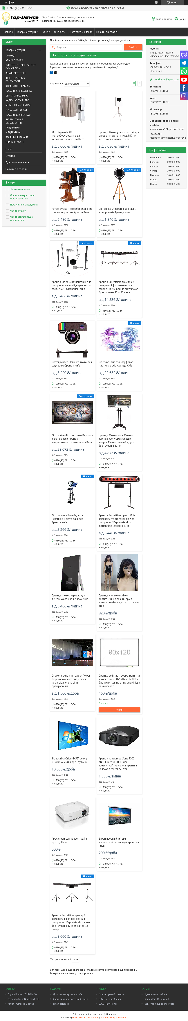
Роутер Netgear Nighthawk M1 (23, 999)
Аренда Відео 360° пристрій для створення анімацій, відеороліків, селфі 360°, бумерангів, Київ (71, 285)
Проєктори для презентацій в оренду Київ (70, 840)
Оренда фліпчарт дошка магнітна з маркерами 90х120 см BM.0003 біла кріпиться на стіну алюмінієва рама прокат (119, 681)
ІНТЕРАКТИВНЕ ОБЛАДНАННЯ (14, 121)
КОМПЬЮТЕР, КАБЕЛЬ (18, 86)
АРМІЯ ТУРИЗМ (14, 60)
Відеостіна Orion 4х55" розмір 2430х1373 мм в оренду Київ (70, 760)
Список (140, 83)
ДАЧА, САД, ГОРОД (16, 110)
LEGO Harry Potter (108, 1003)
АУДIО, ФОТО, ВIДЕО (17, 100)
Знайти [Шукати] (133, 47)
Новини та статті (107, 32)
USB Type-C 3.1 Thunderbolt (159, 1003)
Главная (8, 32)
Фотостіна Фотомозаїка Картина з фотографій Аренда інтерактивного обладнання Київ (72, 438)
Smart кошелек (61, 1003)
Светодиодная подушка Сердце (70, 999)
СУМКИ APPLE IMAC (17, 95)
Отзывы (10, 156)
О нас (46, 32)
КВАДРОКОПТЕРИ (16, 73)
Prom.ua (111, 1014)
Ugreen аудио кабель (155, 994)
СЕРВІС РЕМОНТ (15, 142)
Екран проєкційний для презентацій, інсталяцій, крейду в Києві (119, 842)
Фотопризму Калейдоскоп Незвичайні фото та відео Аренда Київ (68, 519)
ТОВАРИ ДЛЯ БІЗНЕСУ (18, 114)
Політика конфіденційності (114, 1017)
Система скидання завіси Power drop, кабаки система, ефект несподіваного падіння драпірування (71, 681)
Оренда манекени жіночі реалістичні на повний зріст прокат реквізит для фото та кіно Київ (119, 601)
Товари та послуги (65, 40)
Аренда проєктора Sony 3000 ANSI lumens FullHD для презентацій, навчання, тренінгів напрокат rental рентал (118, 764)
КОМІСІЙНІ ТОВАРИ (17, 137)
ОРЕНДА (10, 55)
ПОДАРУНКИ (13, 127)
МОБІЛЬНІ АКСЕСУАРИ (18, 105)
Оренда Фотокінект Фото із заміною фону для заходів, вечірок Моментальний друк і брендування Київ (116, 440)
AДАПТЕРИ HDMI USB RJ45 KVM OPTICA (21, 66)
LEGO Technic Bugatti (110, 999)
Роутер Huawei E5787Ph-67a (22, 994)
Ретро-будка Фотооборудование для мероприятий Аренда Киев (72, 210)
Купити (119, 709)
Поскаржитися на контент (85, 1017)
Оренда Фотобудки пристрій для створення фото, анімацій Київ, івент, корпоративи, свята (119, 135)
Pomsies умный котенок (111, 994)
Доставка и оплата (81, 32)
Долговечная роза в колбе (67, 994)
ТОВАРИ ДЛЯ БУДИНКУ (19, 90)
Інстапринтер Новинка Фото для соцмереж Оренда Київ (72, 363)
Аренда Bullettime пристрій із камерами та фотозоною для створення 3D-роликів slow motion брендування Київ (117, 521)
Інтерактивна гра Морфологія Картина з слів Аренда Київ (117, 363)
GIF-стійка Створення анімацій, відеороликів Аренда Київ (117, 210)
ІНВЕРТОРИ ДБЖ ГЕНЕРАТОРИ (15, 79)
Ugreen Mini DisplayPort (156, 999)
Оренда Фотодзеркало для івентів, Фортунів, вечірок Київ (70, 597)
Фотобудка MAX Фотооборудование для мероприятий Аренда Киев (68, 135)
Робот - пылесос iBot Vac (21, 1003)
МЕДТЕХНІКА (13, 132)
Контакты (59, 32)
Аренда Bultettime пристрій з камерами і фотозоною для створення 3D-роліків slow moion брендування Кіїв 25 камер (118, 287)
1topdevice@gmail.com (166, 79)
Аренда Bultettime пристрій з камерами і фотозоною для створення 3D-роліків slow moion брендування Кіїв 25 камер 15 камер (71, 922)
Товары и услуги (26, 32)
